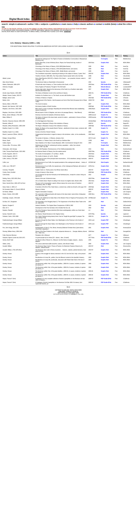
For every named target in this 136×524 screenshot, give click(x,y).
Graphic (103, 174)
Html (102, 66)
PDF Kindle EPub (106, 84)
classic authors (87, 24)
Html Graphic (105, 162)
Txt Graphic (104, 59)
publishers (55, 24)
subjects (44, 24)
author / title (33, 24)
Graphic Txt (104, 115)
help (76, 24)
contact (99, 24)
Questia (103, 82)
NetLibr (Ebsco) (105, 87)
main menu (67, 24)
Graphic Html (105, 62)
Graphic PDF (105, 220)
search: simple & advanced (14, 24)
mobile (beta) (110, 24)
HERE (81, 46)
